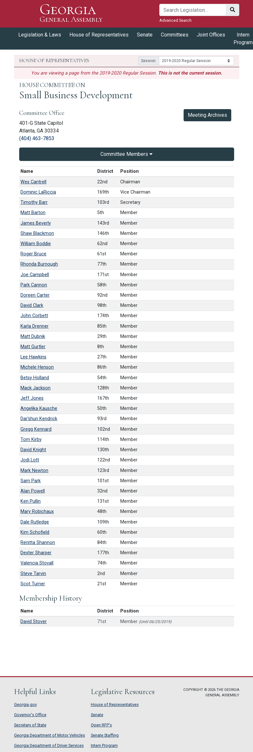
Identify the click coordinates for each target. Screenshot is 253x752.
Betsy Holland (34, 377)
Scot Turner (32, 584)
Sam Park (30, 481)
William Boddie (35, 243)
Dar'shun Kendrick (38, 418)
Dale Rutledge (34, 522)
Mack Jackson (35, 388)
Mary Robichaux (37, 511)
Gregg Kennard (35, 429)
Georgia (71, 14)
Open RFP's (101, 725)
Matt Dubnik (32, 336)
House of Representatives (99, 35)
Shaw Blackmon (37, 233)
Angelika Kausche (38, 408)
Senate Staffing (105, 735)
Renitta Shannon (37, 542)
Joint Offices (211, 35)
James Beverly (35, 223)
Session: (148, 61)
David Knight (33, 449)
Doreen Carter (35, 295)
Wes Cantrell (33, 182)
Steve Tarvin (33, 573)
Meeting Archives (207, 115)
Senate (145, 35)
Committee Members (126, 154)
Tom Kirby (31, 439)
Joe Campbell (34, 274)
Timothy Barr (34, 202)
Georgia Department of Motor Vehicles (49, 735)
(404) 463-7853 (36, 138)
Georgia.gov (25, 704)
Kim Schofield (34, 532)
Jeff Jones (31, 398)
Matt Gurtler (32, 346)
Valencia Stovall (36, 563)
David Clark (31, 305)
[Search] (192, 10)
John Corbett (34, 315)
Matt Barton (32, 212)
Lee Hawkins (33, 357)
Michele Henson (37, 367)
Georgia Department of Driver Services (49, 745)
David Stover (33, 621)
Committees (174, 35)
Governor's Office (30, 714)
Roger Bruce (33, 254)
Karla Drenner (34, 326)
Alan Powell (32, 491)
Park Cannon (33, 285)
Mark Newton (34, 470)
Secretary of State (30, 725)
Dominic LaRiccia (38, 192)
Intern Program (104, 745)
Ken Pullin (30, 501)
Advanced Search (175, 20)
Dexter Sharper (35, 553)
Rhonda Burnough (39, 264)
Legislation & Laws (39, 35)
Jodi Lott (29, 460)
